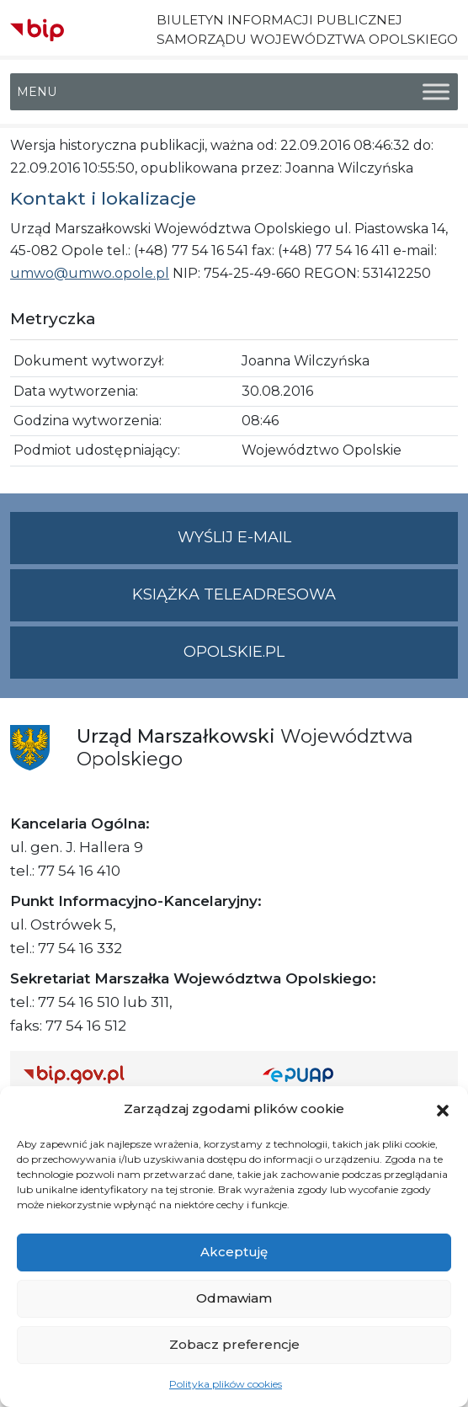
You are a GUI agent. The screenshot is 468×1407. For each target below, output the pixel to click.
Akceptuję (234, 1252)
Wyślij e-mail (318, 544)
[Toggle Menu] (436, 92)
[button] (442, 1109)
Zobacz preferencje (234, 1344)
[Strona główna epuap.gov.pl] (353, 1074)
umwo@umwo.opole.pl (89, 273)
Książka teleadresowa (234, 594)
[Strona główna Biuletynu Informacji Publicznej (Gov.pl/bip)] (129, 1074)
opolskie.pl (234, 651)
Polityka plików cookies (225, 1384)
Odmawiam (234, 1298)
